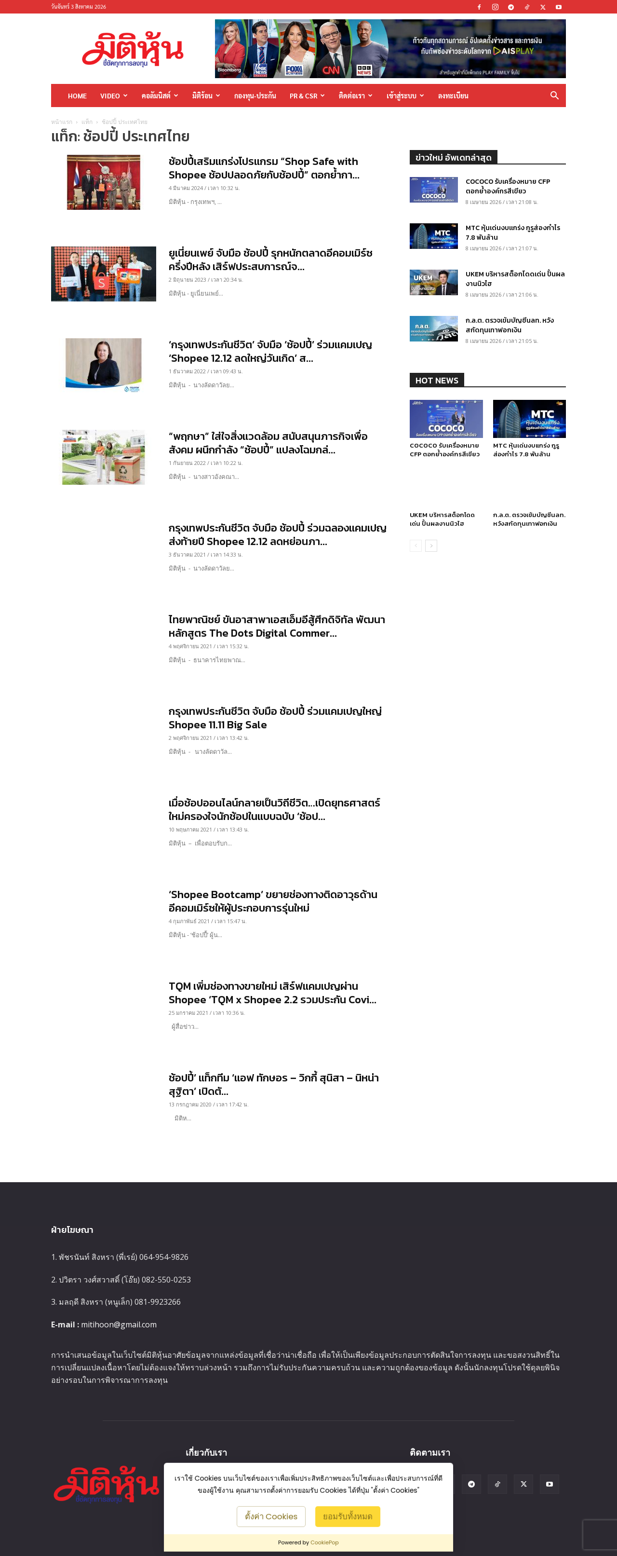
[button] (554, 96)
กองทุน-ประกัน (255, 95)
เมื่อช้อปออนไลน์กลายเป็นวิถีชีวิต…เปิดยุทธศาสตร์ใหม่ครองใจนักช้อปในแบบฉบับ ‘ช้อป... (274, 809)
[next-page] (431, 558)
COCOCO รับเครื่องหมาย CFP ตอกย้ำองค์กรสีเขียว (508, 186)
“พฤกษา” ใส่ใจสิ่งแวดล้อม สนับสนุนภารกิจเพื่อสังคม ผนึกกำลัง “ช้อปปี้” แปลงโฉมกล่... (268, 443)
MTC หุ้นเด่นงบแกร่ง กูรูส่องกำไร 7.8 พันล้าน (513, 233)
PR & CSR (307, 95)
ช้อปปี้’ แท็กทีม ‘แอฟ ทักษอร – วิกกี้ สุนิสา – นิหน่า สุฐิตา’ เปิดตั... (274, 1084)
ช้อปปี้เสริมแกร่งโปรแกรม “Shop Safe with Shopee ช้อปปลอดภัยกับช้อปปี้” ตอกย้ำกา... (264, 168)
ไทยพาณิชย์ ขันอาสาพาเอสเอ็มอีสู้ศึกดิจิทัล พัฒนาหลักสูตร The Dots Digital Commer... (277, 626)
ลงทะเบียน (453, 95)
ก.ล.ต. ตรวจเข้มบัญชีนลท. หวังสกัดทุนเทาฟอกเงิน (510, 325)
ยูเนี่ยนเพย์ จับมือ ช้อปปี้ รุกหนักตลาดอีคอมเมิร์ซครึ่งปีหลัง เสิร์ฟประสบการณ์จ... (271, 259)
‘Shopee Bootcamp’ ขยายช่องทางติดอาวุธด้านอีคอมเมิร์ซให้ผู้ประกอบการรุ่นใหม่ (273, 901)
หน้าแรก (61, 122)
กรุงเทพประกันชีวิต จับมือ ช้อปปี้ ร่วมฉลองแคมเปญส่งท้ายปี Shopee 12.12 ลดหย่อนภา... (278, 534)
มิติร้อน (206, 95)
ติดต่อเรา (356, 95)
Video (114, 95)
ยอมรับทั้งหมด (348, 1516)
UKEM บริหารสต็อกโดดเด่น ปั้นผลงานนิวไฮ (515, 279)
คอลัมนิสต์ (160, 95)
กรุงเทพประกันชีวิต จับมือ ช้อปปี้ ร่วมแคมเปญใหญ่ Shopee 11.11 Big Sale (275, 718)
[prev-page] (416, 558)
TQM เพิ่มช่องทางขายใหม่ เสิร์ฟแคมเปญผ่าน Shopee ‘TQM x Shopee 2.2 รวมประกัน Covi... (272, 993)
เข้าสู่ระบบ (405, 95)
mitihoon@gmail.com (119, 1324)
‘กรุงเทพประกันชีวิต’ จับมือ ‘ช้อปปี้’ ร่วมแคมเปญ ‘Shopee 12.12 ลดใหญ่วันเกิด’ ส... (270, 351)
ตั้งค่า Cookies (271, 1516)
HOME (77, 95)
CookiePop (324, 1542)
